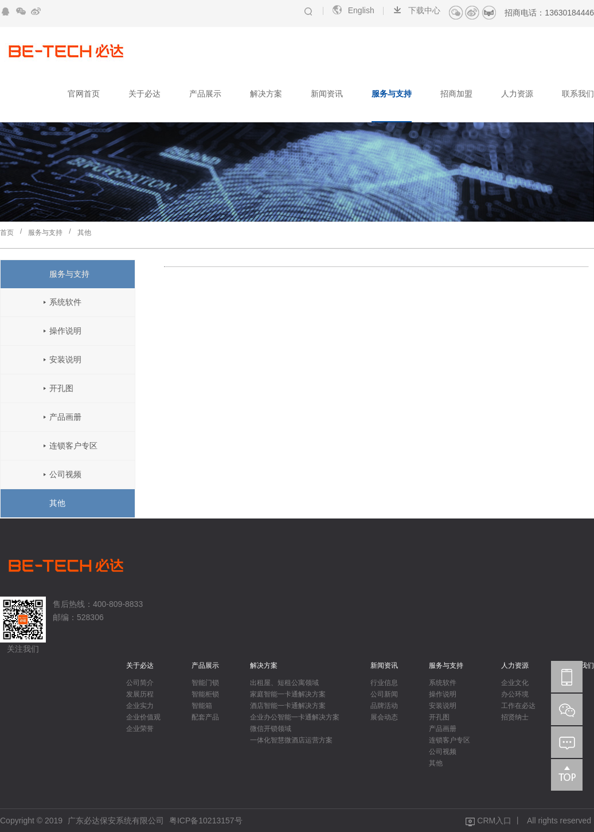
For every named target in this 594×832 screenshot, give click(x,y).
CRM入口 (494, 820)
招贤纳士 (515, 717)
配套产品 (205, 717)
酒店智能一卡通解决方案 (288, 706)
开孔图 (61, 388)
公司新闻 (384, 694)
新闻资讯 (327, 93)
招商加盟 (456, 93)
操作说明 (65, 330)
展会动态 (384, 717)
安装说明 (65, 359)
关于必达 (144, 93)
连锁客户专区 (73, 445)
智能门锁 (205, 683)
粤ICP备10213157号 (206, 820)
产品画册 (65, 416)
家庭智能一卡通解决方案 (288, 694)
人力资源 (517, 93)
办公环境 (515, 694)
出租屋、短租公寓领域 (284, 683)
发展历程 (140, 694)
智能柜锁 (205, 694)
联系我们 (578, 93)
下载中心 (416, 10)
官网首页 (84, 93)
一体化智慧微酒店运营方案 (291, 740)
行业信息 (384, 683)
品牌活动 (384, 706)
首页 (7, 233)
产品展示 (205, 93)
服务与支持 (392, 93)
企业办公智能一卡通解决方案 (294, 717)
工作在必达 (518, 706)
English (352, 10)
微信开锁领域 (270, 729)
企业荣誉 (140, 729)
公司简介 (140, 683)
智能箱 (202, 706)
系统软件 (65, 302)
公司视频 (65, 474)
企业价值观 (143, 717)
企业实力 (140, 706)
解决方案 (266, 93)
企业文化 (515, 683)
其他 (84, 233)
